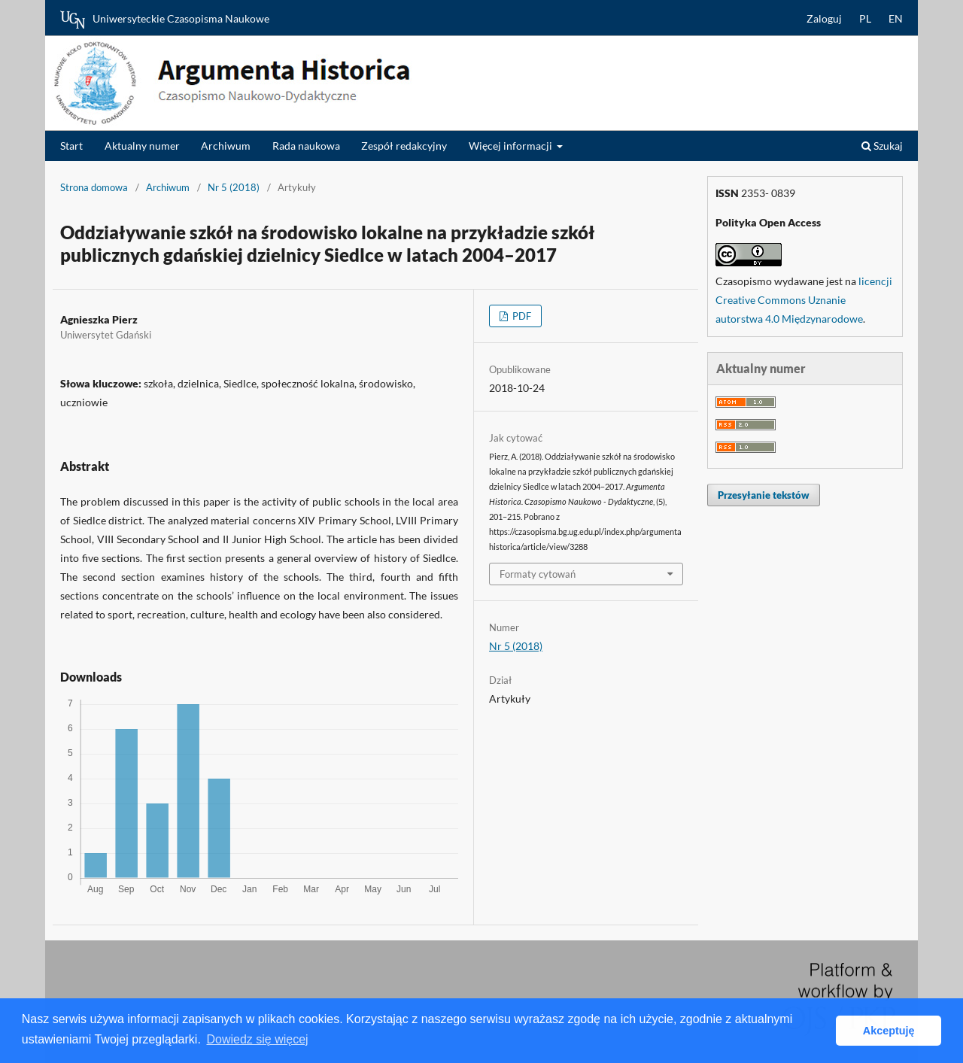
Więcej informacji (511, 145)
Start (71, 145)
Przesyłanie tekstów (764, 495)
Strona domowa (94, 187)
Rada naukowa (306, 145)
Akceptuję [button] (889, 1031)
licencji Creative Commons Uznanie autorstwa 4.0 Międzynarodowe (803, 300)
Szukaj (882, 145)
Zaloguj (824, 18)
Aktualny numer (142, 145)
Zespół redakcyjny (404, 145)
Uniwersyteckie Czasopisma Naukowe (164, 20)
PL (865, 18)
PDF (520, 316)
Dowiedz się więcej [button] (257, 1039)
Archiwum (226, 145)
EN (896, 18)
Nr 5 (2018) (234, 187)
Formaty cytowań (538, 574)
